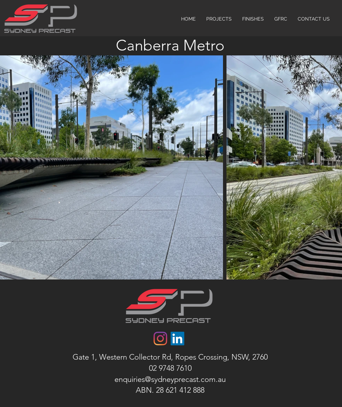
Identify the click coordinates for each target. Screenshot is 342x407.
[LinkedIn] (177, 338)
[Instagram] (160, 338)
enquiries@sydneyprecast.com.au (170, 379)
